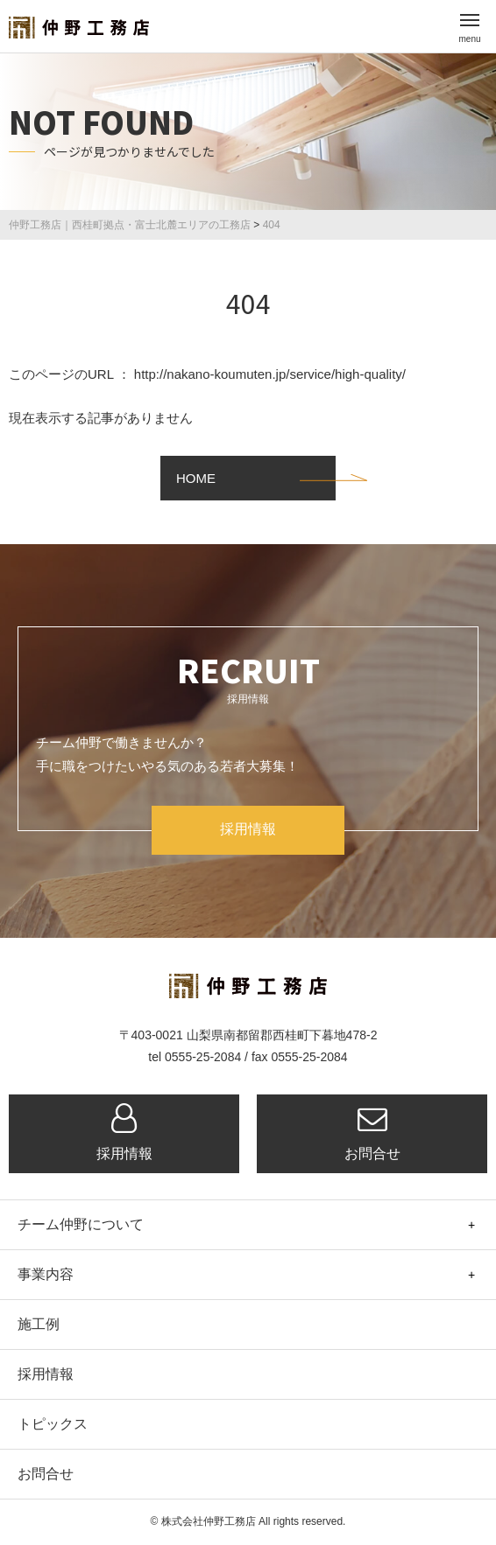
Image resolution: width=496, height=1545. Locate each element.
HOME (196, 478)
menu (469, 31)
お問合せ (372, 1132)
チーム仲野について (81, 1224)
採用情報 (248, 828)
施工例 (39, 1324)
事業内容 (46, 1274)
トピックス (53, 1423)
